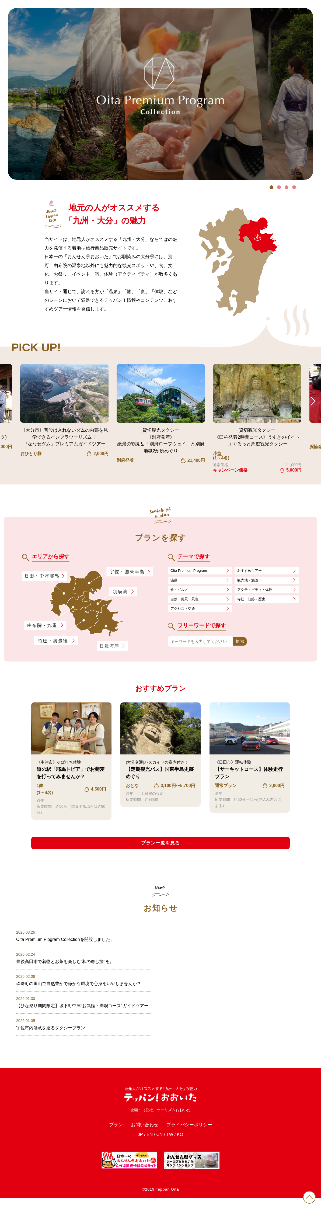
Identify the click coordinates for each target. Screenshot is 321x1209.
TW (171, 1145)
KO (183, 1145)
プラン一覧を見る (160, 844)
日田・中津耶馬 (39, 576)
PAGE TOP (307, 1195)
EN (148, 1145)
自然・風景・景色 (186, 601)
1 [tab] (271, 187)
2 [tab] (279, 187)
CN (159, 1145)
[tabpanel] (160, 94)
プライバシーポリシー (193, 1134)
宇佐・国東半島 (130, 572)
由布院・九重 (45, 626)
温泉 (174, 581)
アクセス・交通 (184, 611)
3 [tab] (286, 187)
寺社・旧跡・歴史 (253, 601)
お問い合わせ (141, 1134)
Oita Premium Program (191, 571)
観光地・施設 (249, 581)
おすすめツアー (251, 571)
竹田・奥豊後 (56, 641)
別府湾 (123, 592)
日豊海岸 (112, 646)
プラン (109, 1134)
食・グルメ (180, 591)
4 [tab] (294, 187)
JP (137, 1145)
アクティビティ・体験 (257, 591)
